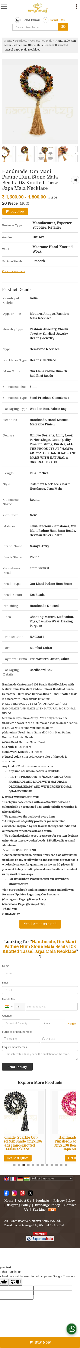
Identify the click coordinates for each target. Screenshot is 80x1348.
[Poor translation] (15, 1282)
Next (75, 153)
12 (66, 1165)
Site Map (39, 1209)
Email (5, 982)
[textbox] (36, 27)
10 (56, 1165)
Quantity (7, 1015)
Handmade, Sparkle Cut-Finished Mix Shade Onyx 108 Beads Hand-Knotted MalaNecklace (33, 1143)
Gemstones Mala (41, 40)
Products (21, 40)
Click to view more (13, 271)
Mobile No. (8, 999)
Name (5, 966)
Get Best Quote (33, 1158)
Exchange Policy (47, 1205)
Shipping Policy (18, 1205)
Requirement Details (14, 1047)
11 (61, 1165)
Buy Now (15, 211)
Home (8, 40)
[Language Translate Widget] (52, 1178)
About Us (24, 1200)
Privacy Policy (64, 1200)
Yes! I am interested (40, 924)
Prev (5, 153)
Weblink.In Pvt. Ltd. (52, 1225)
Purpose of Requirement (17, 1031)
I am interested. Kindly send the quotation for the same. (40, 1055)
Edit (71, 1024)
